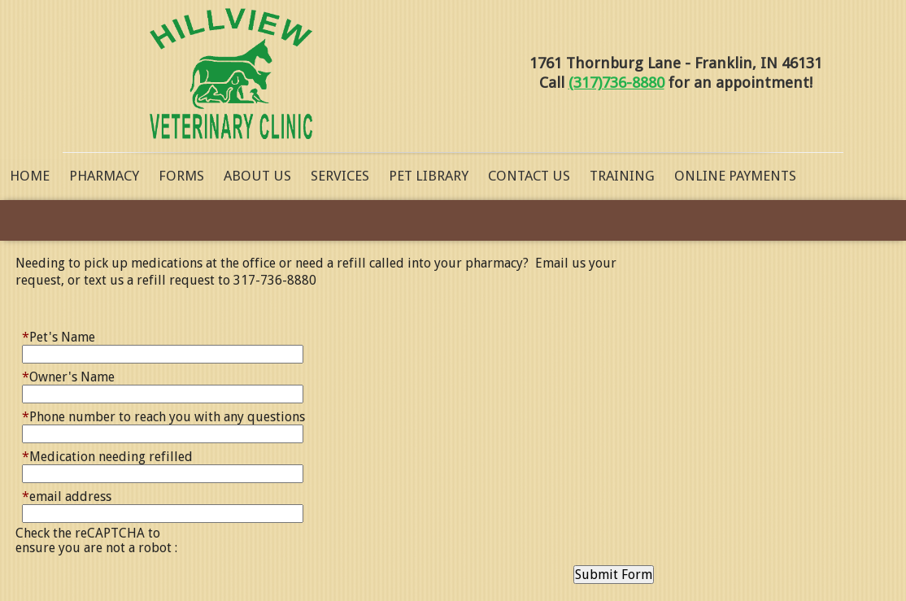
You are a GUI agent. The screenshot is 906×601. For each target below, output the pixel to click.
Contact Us (529, 176)
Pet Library (428, 176)
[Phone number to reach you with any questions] (162, 434)
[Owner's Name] (162, 394)
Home (30, 176)
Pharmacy (104, 176)
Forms (181, 176)
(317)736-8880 (616, 82)
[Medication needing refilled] (162, 473)
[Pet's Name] (162, 354)
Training (622, 176)
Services (340, 176)
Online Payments (735, 176)
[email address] (162, 513)
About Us (257, 176)
